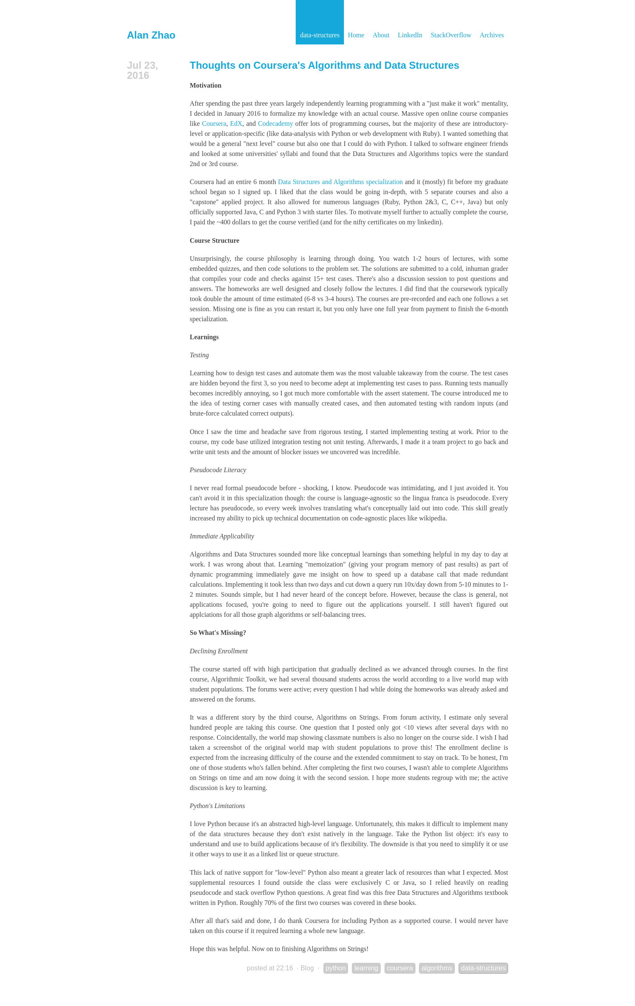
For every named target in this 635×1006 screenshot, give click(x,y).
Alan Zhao (151, 35)
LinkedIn (410, 35)
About (381, 35)
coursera (400, 968)
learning (366, 968)
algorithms (436, 968)
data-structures (319, 35)
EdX (236, 123)
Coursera (214, 123)
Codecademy (275, 123)
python (336, 968)
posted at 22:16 (270, 968)
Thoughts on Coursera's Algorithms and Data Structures (324, 65)
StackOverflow (451, 35)
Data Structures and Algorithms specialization (340, 181)
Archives (492, 35)
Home (356, 35)
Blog (307, 968)
